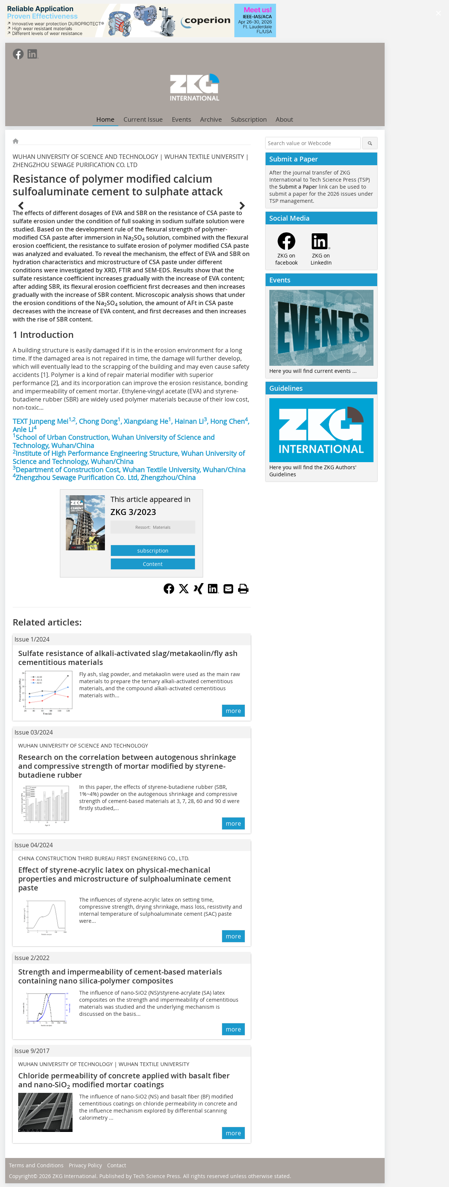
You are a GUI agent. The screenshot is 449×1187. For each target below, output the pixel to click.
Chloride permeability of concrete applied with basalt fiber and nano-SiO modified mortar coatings (124, 1080)
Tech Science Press (156, 1176)
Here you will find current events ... (313, 370)
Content (153, 563)
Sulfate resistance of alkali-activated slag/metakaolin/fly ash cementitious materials (128, 657)
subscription (153, 550)
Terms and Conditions (36, 1165)
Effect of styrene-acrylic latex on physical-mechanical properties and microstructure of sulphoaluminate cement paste (124, 879)
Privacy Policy (85, 1165)
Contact (116, 1165)
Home (105, 119)
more (233, 711)
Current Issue (143, 119)
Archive (211, 119)
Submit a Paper (298, 186)
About (284, 119)
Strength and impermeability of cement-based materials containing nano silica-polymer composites (120, 976)
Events (181, 119)
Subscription (249, 119)
